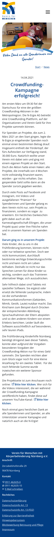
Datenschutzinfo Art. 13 (15, 505)
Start (37, 67)
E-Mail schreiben (14, 489)
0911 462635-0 (13, 482)
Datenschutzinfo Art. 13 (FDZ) (18, 509)
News (47, 67)
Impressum (8, 529)
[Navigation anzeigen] (48, 12)
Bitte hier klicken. (25, 384)
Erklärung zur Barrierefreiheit (18, 515)
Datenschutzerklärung (14, 500)
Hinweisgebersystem (13, 520)
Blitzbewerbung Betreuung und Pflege (22, 524)
